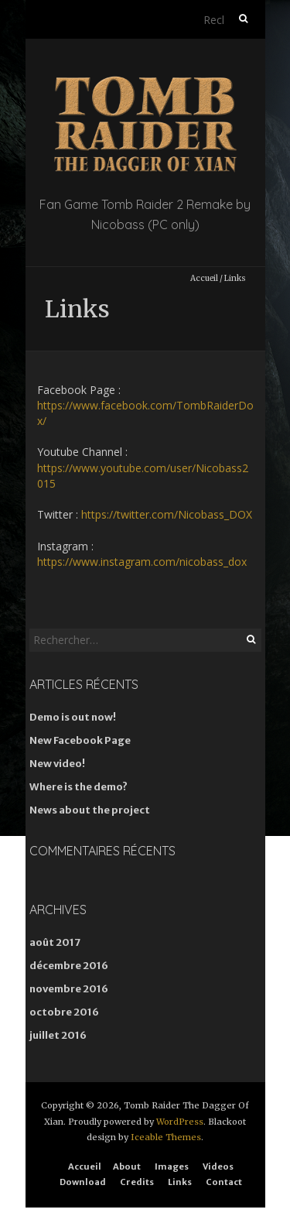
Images (172, 1166)
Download (83, 1182)
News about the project (89, 810)
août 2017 (54, 942)
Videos (218, 1166)
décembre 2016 (68, 965)
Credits (137, 1182)
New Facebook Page (80, 740)
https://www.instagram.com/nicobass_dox (142, 561)
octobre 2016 (64, 1012)
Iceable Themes (166, 1137)
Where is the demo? (78, 786)
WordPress (179, 1121)
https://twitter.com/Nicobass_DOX (166, 514)
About (127, 1166)
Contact (224, 1182)
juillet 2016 (58, 1035)
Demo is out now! (72, 717)
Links (180, 1182)
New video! (57, 763)
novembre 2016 (68, 988)
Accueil (204, 278)
